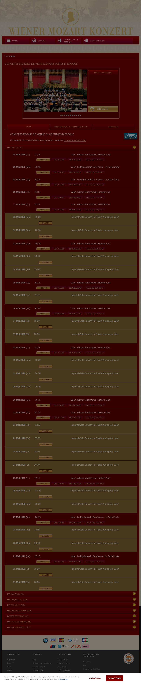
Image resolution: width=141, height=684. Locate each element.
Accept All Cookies (114, 678)
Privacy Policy (63, 679)
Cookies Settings (95, 678)
